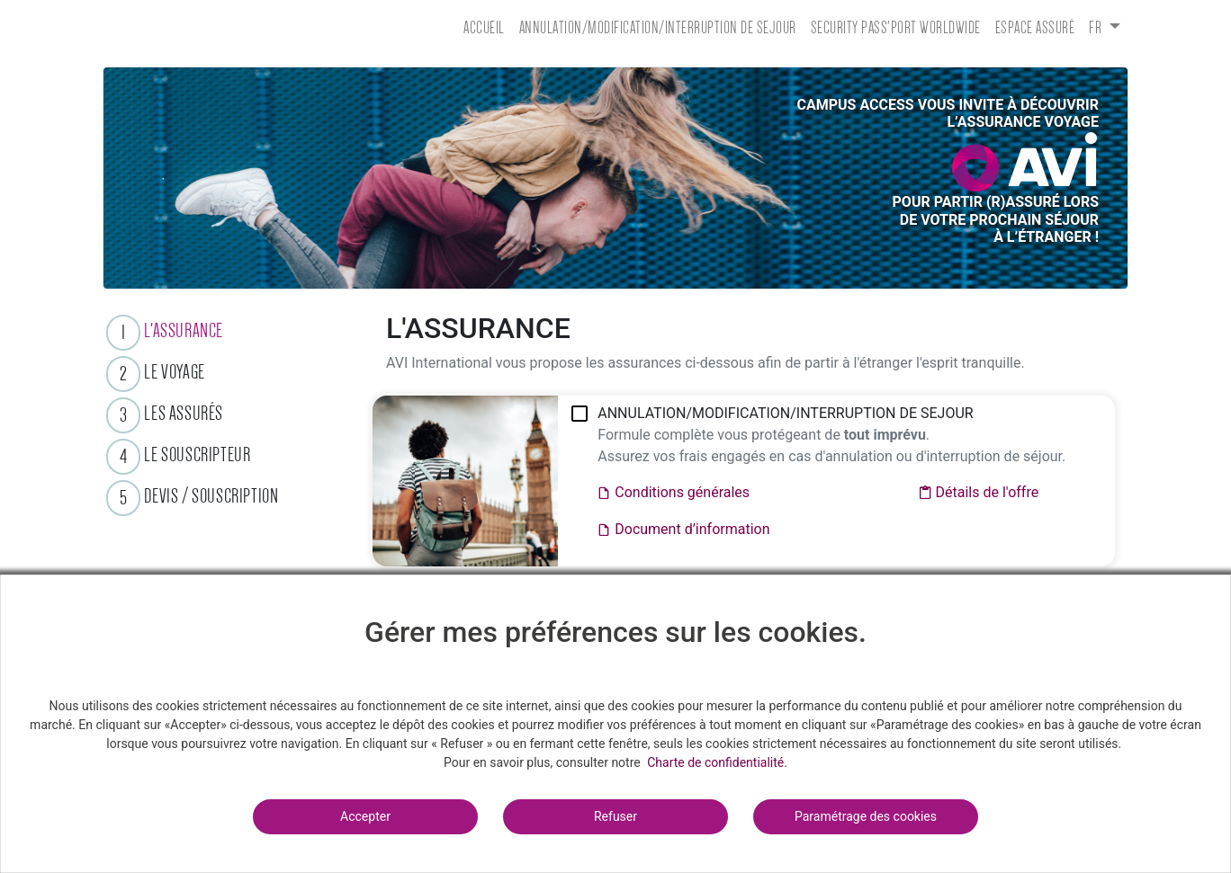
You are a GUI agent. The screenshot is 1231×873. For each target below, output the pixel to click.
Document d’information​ (683, 530)
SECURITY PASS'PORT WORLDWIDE (896, 27)
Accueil (484, 27)
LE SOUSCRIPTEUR (197, 454)
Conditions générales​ (673, 493)
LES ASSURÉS (183, 413)
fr (1097, 27)
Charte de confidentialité (715, 762)
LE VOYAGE (174, 372)
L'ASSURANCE (183, 330)
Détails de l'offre (978, 493)
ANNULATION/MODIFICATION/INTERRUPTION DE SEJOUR (657, 27)
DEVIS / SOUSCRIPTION (211, 496)
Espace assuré (1035, 27)
